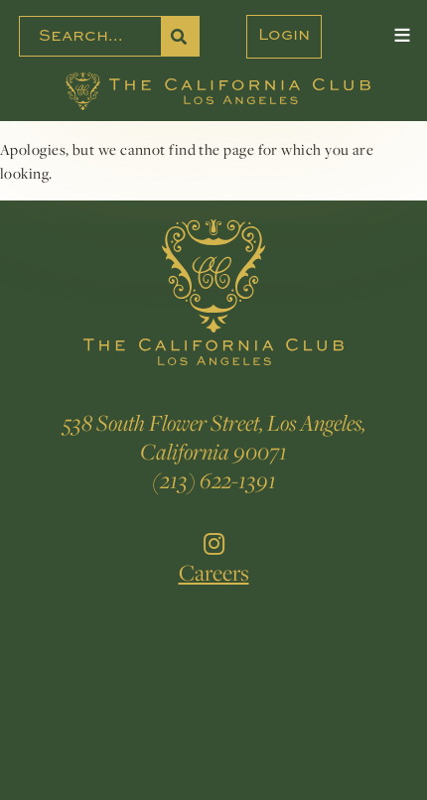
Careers (214, 573)
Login (284, 36)
